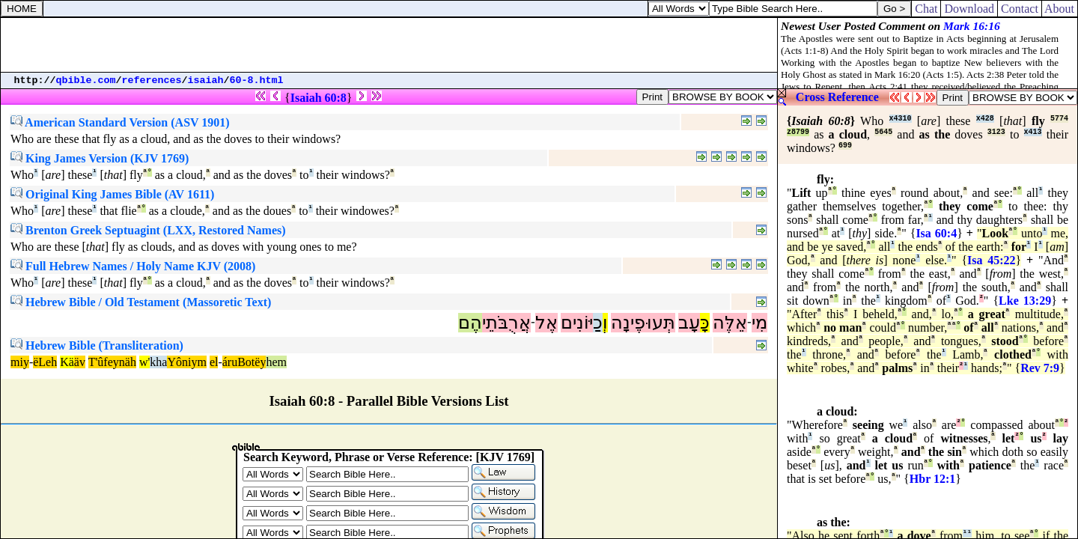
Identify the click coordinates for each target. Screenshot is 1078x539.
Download (969, 8)
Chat (926, 8)
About (1059, 8)
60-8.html (257, 80)
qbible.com (86, 80)
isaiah (206, 80)
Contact (1019, 8)
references (152, 80)
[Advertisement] (389, 44)
